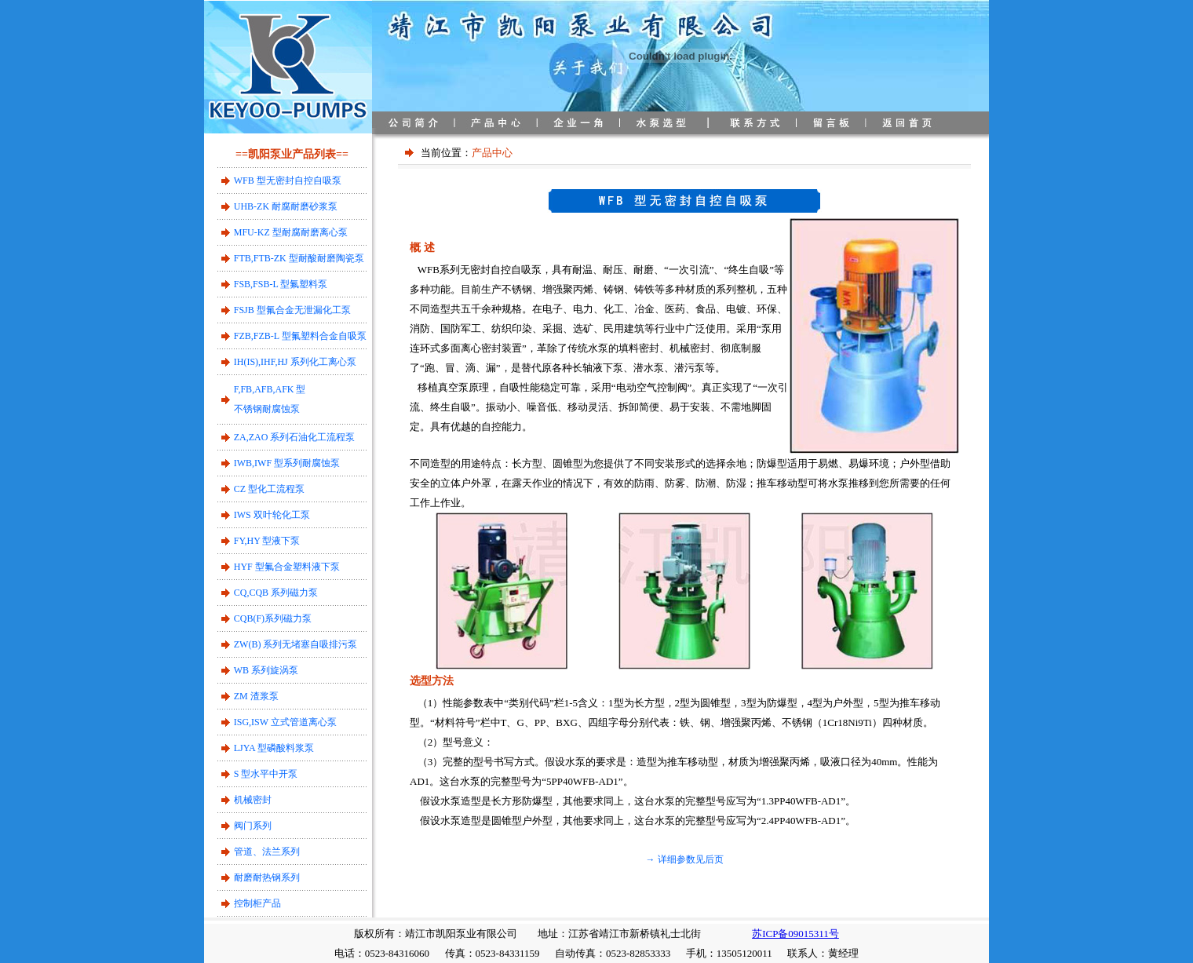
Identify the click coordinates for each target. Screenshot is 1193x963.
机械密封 (253, 799)
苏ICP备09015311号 (795, 933)
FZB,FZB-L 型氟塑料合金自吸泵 (300, 335)
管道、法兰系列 (267, 851)
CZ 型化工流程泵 (269, 488)
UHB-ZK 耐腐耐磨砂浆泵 (285, 206)
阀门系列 (253, 825)
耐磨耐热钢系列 (267, 877)
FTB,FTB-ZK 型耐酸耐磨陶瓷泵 (299, 258)
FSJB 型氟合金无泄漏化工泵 (292, 310)
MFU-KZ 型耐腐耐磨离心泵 (291, 232)
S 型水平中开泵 (266, 773)
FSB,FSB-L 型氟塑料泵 (281, 284)
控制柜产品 (257, 903)
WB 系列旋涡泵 (266, 670)
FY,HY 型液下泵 (267, 540)
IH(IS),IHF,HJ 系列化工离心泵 (295, 361)
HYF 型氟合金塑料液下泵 (287, 566)
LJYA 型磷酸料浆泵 (274, 747)
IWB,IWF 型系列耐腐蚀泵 (287, 463)
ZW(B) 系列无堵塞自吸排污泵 (296, 644)
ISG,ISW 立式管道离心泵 (285, 722)
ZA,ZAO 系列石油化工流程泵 (295, 437)
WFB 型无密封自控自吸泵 (287, 180)
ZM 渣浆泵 (256, 696)
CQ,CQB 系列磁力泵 (276, 592)
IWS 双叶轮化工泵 (272, 514)
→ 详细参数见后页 (685, 859)
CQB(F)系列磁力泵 (273, 618)
